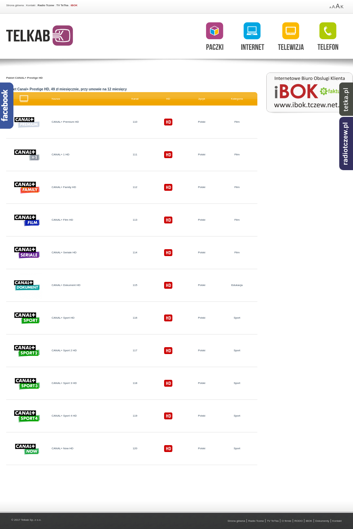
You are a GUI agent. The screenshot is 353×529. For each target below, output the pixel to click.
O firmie (286, 520)
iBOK (74, 5)
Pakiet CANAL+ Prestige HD (24, 77)
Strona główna (15, 5)
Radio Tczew (46, 5)
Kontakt (30, 5)
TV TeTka (62, 5)
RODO (299, 520)
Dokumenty (322, 520)
